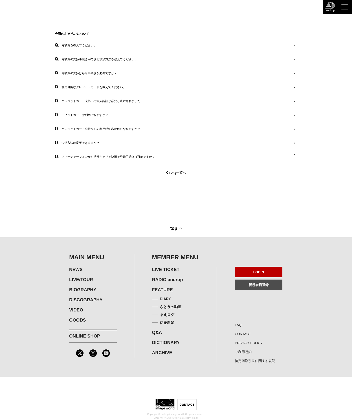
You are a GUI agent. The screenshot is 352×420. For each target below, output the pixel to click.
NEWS (76, 269)
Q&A (157, 332)
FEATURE (162, 289)
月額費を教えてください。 (76, 45)
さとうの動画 (170, 307)
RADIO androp (167, 279)
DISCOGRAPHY (86, 299)
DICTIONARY (166, 342)
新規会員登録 (259, 285)
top (173, 228)
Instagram (93, 353)
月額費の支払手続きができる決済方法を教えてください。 (96, 59)
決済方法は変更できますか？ (77, 142)
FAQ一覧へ (176, 173)
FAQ (238, 325)
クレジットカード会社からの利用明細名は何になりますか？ (97, 129)
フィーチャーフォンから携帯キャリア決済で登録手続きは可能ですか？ (105, 156)
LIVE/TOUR (81, 279)
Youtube (106, 353)
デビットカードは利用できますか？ (81, 115)
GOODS (77, 320)
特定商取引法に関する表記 (255, 361)
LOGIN (258, 272)
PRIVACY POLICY (249, 343)
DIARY (165, 299)
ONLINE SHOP (84, 335)
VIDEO (76, 309)
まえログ (167, 315)
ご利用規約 (243, 352)
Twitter (80, 353)
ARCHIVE (162, 352)
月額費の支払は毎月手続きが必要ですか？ (86, 73)
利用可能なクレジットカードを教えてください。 (90, 87)
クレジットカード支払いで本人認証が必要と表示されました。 (99, 101)
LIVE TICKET (165, 269)
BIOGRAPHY (82, 289)
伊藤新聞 (167, 322)
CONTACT (243, 334)
